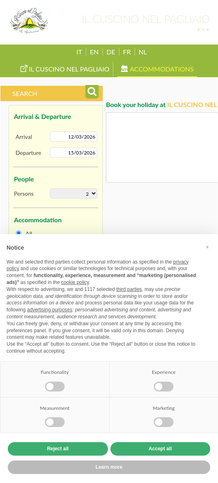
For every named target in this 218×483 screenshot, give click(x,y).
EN (94, 52)
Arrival (24, 136)
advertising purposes (49, 310)
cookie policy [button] (75, 282)
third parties (129, 289)
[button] (207, 247)
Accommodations (157, 69)
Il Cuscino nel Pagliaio (65, 69)
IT (79, 52)
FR (127, 52)
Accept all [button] (160, 449)
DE (110, 52)
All (29, 233)
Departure (28, 152)
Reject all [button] (58, 449)
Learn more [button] (109, 467)
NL (143, 52)
